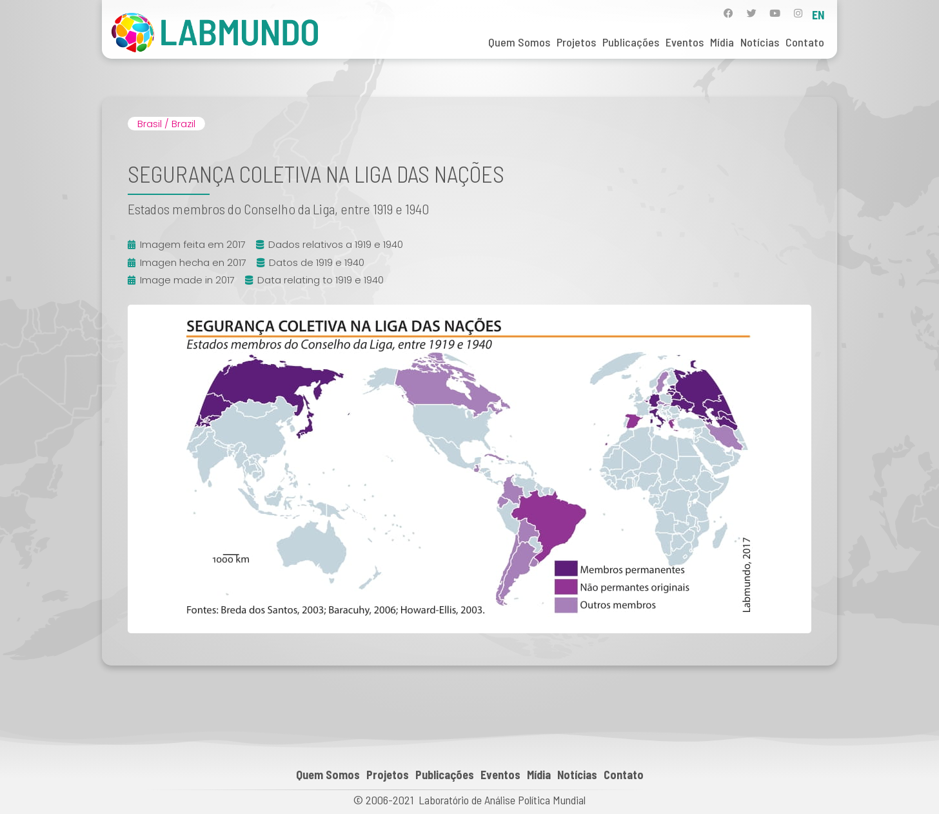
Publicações (630, 42)
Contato (805, 42)
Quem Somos (519, 42)
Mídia (722, 42)
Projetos (576, 42)
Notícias (759, 42)
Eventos (685, 42)
